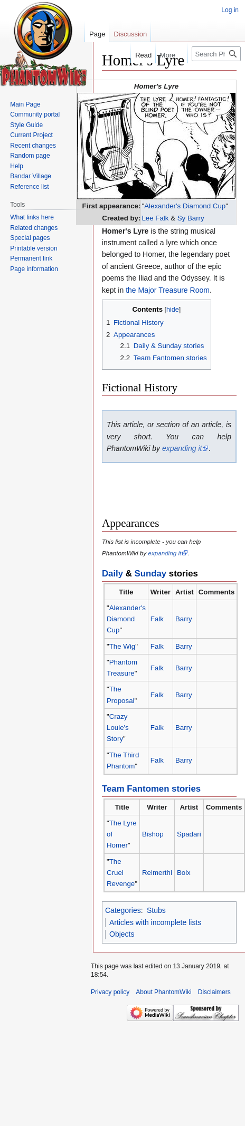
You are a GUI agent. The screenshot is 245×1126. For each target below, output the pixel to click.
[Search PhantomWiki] (216, 53)
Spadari (189, 834)
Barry (183, 619)
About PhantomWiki (163, 992)
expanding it (182, 448)
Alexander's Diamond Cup (184, 206)
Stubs (156, 910)
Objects (121, 934)
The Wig (122, 646)
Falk (157, 619)
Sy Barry (190, 218)
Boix (184, 873)
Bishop (153, 834)
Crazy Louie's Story (118, 728)
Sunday (151, 574)
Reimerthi (157, 873)
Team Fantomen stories (151, 789)
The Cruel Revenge (121, 873)
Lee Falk (155, 218)
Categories (123, 910)
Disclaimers (214, 992)
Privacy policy (110, 992)
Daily (112, 574)
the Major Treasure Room (168, 290)
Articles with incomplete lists (155, 922)
